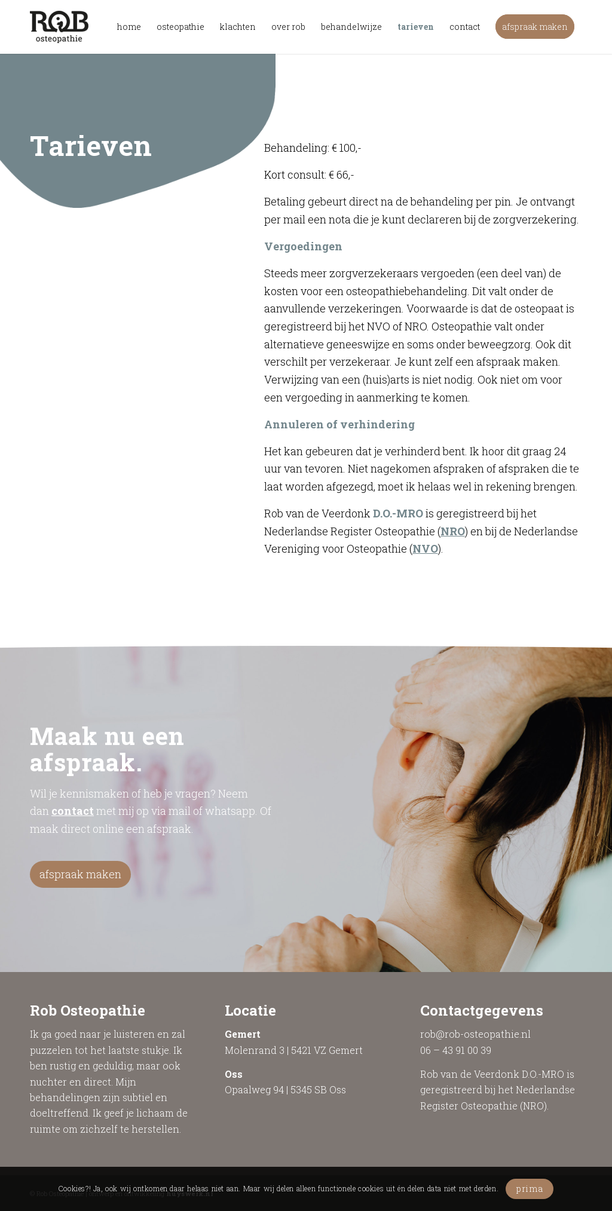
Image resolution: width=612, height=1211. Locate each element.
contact (72, 811)
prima (529, 1188)
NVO (425, 548)
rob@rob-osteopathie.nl (475, 1034)
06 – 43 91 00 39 (455, 1050)
